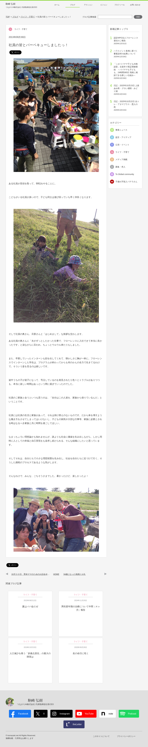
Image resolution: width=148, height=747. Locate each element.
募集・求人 (120, 167)
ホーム (56, 5)
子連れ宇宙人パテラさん (126, 181)
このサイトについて (101, 736)
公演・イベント (122, 145)
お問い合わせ (135, 5)
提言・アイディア (123, 137)
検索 (138, 17)
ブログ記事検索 (89, 17)
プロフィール (119, 5)
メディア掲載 (121, 159)
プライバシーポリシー (126, 736)
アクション (88, 5)
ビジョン (103, 5)
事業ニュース (121, 130)
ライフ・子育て (122, 152)
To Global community (124, 174)
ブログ (72, 5)
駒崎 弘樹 (21, 6)
